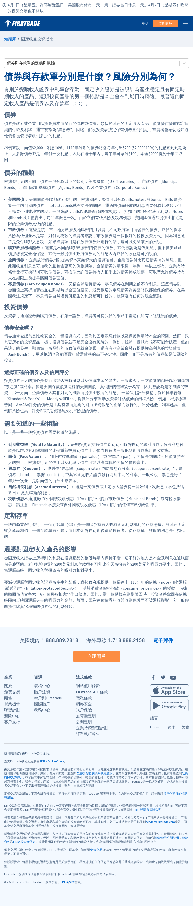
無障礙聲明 (86, 716)
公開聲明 (84, 722)
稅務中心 (42, 710)
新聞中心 (12, 716)
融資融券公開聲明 (167, 838)
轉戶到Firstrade (48, 698)
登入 (145, 23)
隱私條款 (84, 698)
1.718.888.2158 (126, 640)
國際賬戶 (42, 704)
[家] (22, 24)
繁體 (185, 727)
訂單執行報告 (88, 734)
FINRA (64, 882)
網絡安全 (84, 704)
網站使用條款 (88, 686)
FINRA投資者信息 (24, 842)
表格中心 (42, 686)
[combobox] (7, 63)
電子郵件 (163, 640)
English (155, 727)
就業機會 (12, 704)
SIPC (72, 882)
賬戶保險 (84, 710)
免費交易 (12, 692)
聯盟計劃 (12, 710)
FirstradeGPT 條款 (92, 692)
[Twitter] (163, 677)
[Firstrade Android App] (169, 705)
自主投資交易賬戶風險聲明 (94, 773)
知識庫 (10, 39)
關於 (8, 686)
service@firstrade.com (160, 822)
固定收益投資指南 (37, 39)
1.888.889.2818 (59, 640)
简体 (171, 727)
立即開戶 (165, 23)
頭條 (8, 698)
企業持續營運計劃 (92, 728)
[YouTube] (173, 677)
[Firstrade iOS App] (169, 690)
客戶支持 (12, 722)
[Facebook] (153, 677)
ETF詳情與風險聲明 (148, 810)
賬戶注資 (42, 692)
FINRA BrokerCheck (52, 761)
